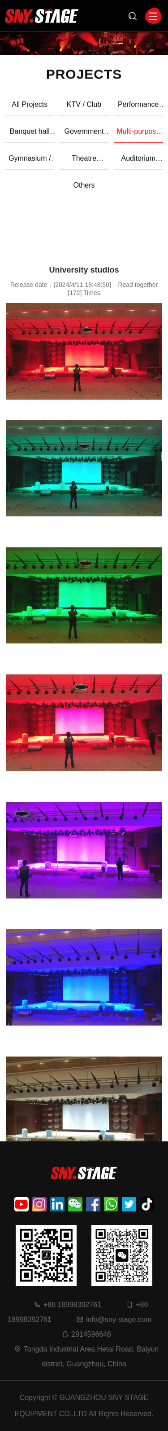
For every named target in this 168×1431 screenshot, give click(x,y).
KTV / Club (84, 109)
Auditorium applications (138, 166)
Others (84, 190)
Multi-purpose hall (138, 139)
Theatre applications (84, 166)
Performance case (138, 112)
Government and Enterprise (83, 139)
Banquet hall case (30, 139)
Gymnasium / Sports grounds (29, 166)
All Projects (29, 109)
